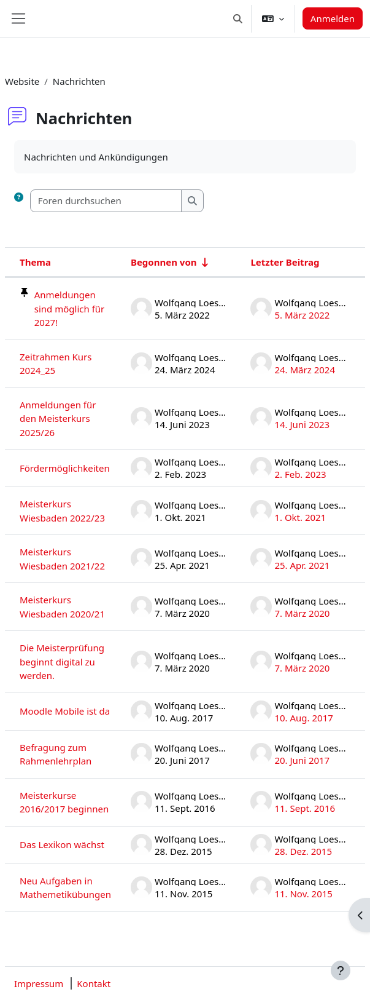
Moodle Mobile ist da (65, 711)
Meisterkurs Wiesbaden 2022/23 (62, 511)
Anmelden (332, 18)
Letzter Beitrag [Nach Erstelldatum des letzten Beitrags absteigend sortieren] (284, 262)
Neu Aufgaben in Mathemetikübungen (65, 888)
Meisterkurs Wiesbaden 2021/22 (62, 559)
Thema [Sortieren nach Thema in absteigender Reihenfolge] (35, 262)
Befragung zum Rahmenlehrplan (55, 754)
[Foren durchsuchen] (106, 200)
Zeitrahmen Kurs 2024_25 (56, 364)
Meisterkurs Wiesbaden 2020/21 (62, 606)
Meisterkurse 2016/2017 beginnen (64, 802)
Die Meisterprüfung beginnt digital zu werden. (62, 661)
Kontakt (93, 983)
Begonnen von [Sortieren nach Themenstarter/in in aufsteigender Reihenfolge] (164, 262)
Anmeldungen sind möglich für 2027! (69, 308)
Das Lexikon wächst (62, 844)
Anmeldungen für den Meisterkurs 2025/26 (58, 418)
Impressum (38, 983)
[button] (238, 18)
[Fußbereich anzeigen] (340, 970)
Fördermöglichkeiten (65, 468)
